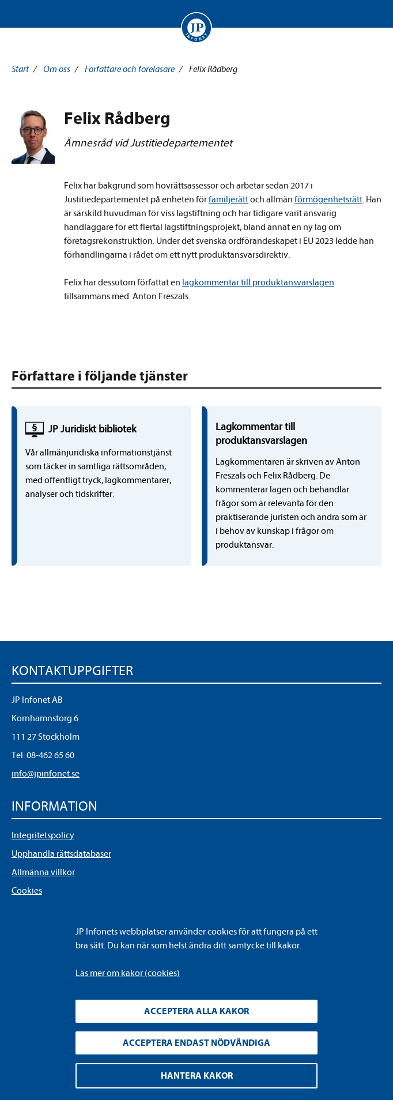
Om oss (56, 69)
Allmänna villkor (43, 872)
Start (20, 69)
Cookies (27, 891)
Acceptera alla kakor (196, 1011)
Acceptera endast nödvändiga (196, 1043)
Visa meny (22, 13)
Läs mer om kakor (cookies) (127, 973)
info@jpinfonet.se (46, 774)
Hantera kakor (197, 1076)
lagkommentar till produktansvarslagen (258, 282)
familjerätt (228, 199)
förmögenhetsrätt (328, 199)
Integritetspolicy (43, 835)
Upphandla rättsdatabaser (61, 854)
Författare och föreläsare (130, 69)
